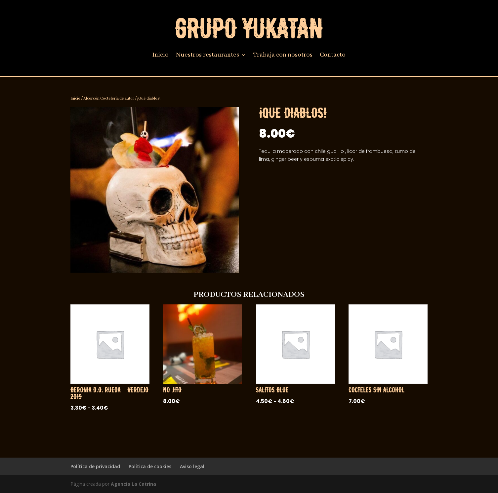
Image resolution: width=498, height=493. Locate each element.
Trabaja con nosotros (282, 56)
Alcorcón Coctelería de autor (108, 98)
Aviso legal (192, 466)
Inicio (160, 56)
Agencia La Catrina (133, 484)
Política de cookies (150, 466)
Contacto (333, 56)
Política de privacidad (95, 466)
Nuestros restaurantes (207, 56)
